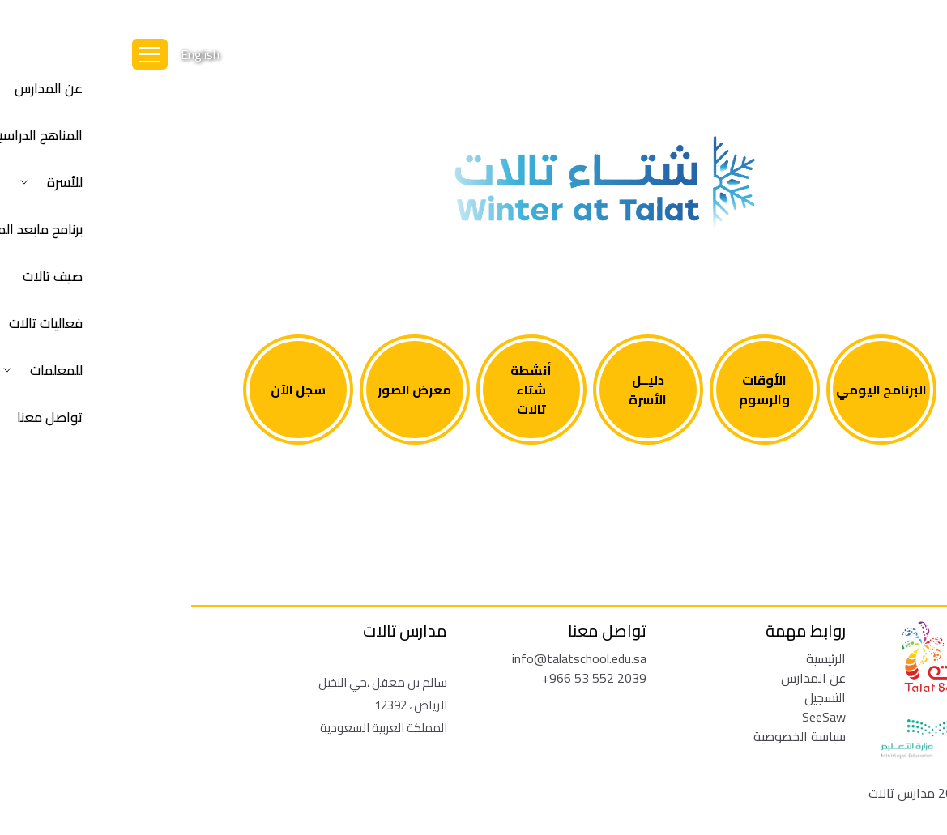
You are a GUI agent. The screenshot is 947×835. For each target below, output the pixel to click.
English (84, 54)
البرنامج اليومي (765, 389)
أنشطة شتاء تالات (415, 389)
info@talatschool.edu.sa (463, 658)
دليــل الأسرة (532, 389)
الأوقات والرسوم (648, 389)
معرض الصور (298, 389)
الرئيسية (710, 658)
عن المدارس (697, 678)
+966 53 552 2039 (478, 678)
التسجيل (709, 697)
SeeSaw (708, 716)
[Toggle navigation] (34, 54)
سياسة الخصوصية (684, 736)
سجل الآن (182, 389)
